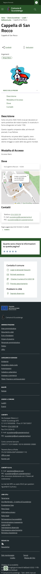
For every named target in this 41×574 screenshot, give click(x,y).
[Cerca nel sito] (34, 9)
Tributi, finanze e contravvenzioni (13, 379)
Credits (12, 558)
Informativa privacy (8, 512)
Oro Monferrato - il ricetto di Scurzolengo (16, 501)
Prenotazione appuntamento (11, 530)
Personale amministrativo (10, 342)
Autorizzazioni (6, 368)
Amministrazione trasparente (12, 522)
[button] (20, 185)
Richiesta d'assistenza (9, 532)
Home (3, 17)
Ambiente (4, 361)
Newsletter (5, 547)
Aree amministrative (8, 328)
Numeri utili (5, 458)
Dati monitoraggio (7, 555)
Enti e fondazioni (7, 335)
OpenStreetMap (27, 203)
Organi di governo (7, 339)
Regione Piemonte (8, 2)
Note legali (5, 515)
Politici (3, 346)
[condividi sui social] (6, 47)
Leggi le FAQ (5, 525)
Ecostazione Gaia (7, 505)
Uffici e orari (5, 455)
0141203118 (16, 214)
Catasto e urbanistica (9, 372)
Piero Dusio (5, 508)
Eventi (3, 406)
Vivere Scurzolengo (13, 17)
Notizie (3, 391)
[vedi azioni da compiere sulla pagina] (28, 47)
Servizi (25, 555)
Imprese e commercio (9, 375)
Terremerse (5, 498)
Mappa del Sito (29, 558)
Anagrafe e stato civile (9, 365)
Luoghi (24, 17)
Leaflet (17, 203)
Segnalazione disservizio (10, 527)
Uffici (3, 349)
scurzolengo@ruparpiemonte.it (21, 217)
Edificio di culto (6, 20)
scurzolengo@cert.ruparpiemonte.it (20, 219)
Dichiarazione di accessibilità (11, 519)
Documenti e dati (7, 332)
